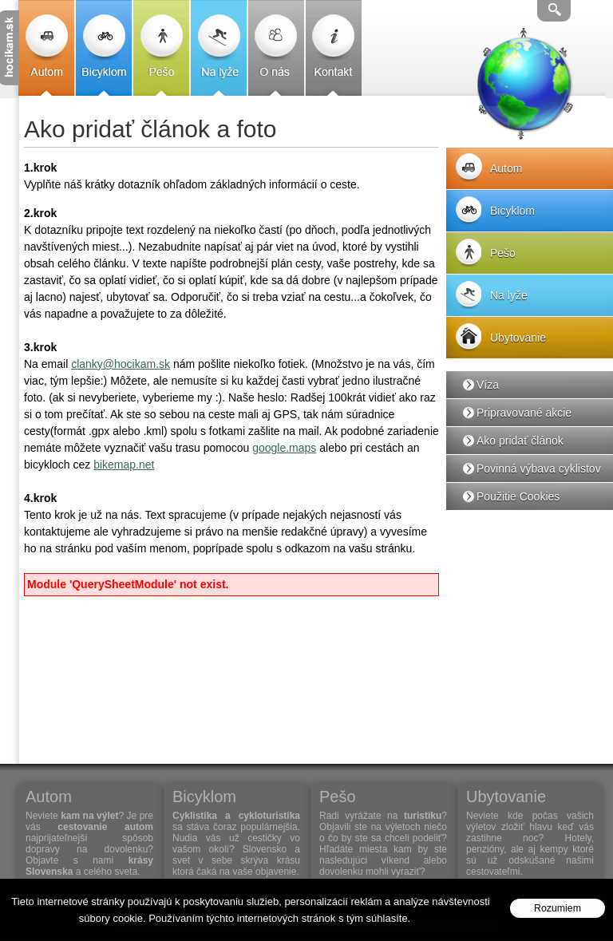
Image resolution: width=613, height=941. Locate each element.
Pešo (161, 48)
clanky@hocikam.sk (120, 364)
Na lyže (219, 48)
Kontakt (334, 48)
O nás (276, 48)
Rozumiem (557, 908)
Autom (46, 48)
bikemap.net (123, 464)
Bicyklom (104, 48)
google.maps (284, 447)
